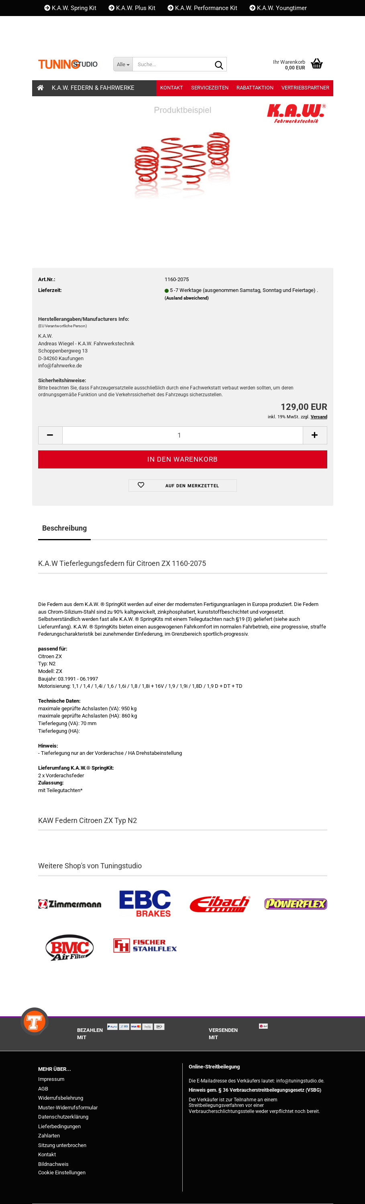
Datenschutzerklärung (63, 1117)
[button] (51, 40)
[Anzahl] (182, 435)
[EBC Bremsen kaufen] (145, 904)
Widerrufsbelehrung (60, 1098)
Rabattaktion (255, 88)
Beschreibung (64, 528)
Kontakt (58, 24)
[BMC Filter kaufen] (70, 948)
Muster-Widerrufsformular (68, 1108)
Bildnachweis (53, 1164)
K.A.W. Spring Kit (70, 8)
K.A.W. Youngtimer (278, 8)
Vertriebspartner (305, 88)
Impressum (51, 1079)
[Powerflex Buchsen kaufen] (295, 904)
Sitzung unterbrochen (62, 1145)
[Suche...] (123, 64)
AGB (43, 1089)
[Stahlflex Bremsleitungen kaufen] (145, 948)
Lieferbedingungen (59, 1126)
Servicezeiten (209, 88)
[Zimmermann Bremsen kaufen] (70, 904)
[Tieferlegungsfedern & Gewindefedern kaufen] (220, 904)
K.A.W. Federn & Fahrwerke (93, 87)
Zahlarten (49, 1136)
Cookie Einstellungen (62, 1173)
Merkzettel (144, 40)
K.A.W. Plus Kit (131, 8)
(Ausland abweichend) (187, 298)
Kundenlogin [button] (92, 40)
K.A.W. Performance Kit (202, 8)
